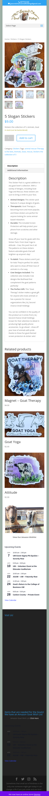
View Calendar (10, 600)
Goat (24, 151)
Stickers (14, 39)
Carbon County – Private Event (26, 595)
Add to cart (26, 138)
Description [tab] (12, 166)
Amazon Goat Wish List (20, 718)
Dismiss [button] (37, 794)
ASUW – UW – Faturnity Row (25, 577)
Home (7, 39)
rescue (29, 151)
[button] (40, 46)
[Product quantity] (9, 138)
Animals (17, 151)
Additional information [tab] (17, 170)
